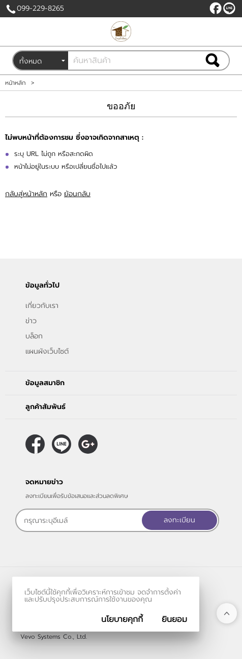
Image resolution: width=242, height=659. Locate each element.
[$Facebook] (215, 8)
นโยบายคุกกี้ (122, 619)
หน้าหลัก (15, 82)
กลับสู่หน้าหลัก (26, 194)
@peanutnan (229, 8)
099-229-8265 (40, 8)
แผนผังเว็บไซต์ (47, 351)
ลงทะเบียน (179, 520)
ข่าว (31, 321)
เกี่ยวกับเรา (41, 305)
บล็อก (34, 336)
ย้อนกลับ (77, 194)
